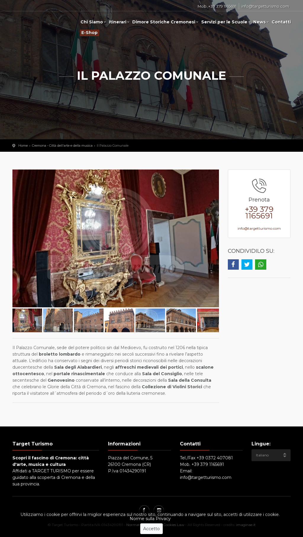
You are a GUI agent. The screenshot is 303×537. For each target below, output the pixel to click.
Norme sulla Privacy (150, 518)
